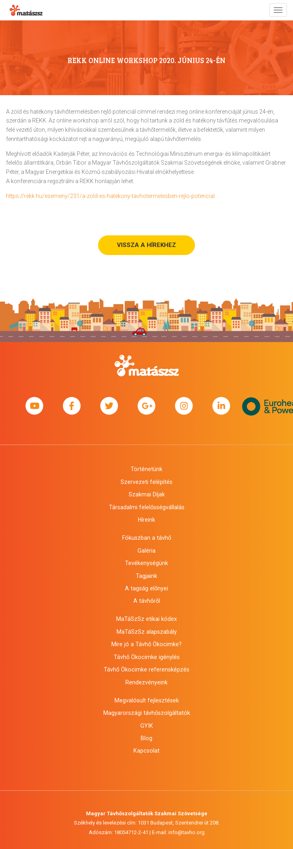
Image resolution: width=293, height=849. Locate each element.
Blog (146, 738)
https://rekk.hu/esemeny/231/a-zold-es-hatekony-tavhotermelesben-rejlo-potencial (110, 196)
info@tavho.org (186, 832)
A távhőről (146, 601)
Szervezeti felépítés (146, 482)
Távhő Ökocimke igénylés (147, 657)
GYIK (146, 725)
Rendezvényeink (146, 682)
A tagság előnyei (146, 588)
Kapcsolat (146, 750)
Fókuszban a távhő (146, 538)
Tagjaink (146, 576)
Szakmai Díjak (147, 494)
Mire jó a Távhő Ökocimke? (146, 644)
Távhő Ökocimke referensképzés (146, 669)
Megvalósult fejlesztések (147, 700)
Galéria (146, 550)
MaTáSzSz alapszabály (147, 632)
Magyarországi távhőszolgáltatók (146, 713)
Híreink (146, 519)
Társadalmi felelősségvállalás (146, 507)
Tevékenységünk (146, 563)
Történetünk (146, 469)
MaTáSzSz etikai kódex (146, 619)
